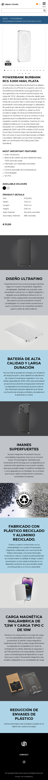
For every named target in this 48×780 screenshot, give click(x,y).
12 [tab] (40, 70)
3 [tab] (11, 70)
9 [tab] (30, 70)
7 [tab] (24, 70)
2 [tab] (8, 70)
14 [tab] (19, 73)
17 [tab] (29, 73)
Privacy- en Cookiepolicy (24, 776)
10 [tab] (34, 70)
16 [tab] (26, 73)
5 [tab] (18, 70)
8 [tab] (27, 70)
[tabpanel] (24, 46)
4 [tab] (14, 70)
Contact (24, 755)
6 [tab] (21, 70)
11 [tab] (37, 70)
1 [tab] (5, 70)
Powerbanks (16, 19)
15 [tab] (22, 73)
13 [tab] (43, 70)
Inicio (5, 19)
